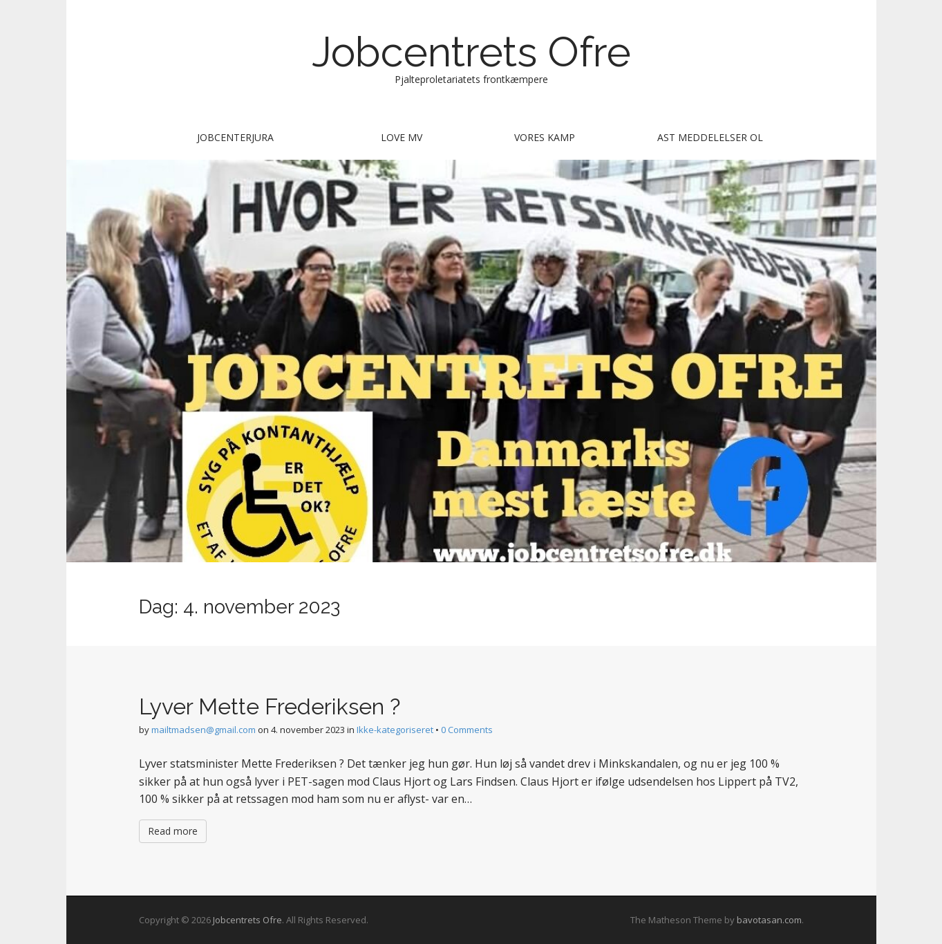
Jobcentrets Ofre (471, 52)
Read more (173, 830)
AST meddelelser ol (710, 137)
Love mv (401, 137)
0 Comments (467, 729)
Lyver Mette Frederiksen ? (269, 706)
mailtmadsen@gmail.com (203, 729)
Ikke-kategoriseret (395, 729)
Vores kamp (544, 137)
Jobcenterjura (235, 137)
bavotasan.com (769, 920)
